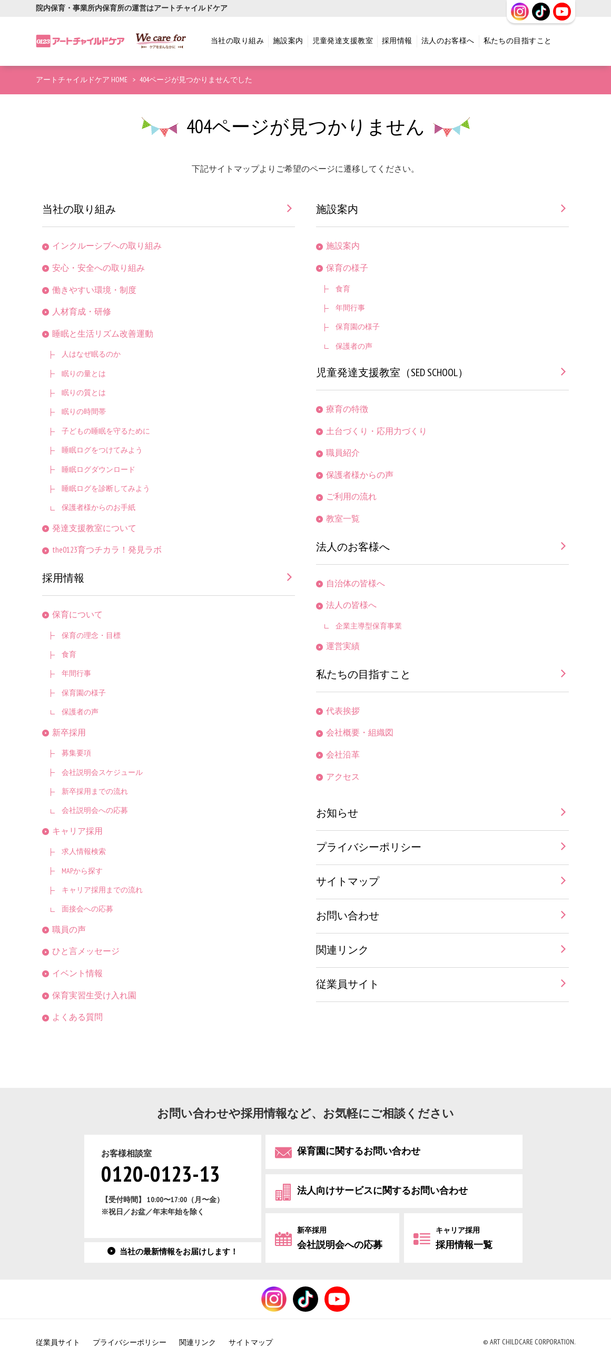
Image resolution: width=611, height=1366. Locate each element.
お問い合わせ (347, 916)
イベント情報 (77, 973)
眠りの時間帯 (84, 412)
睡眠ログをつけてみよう (102, 450)
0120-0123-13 (160, 1175)
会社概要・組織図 (359, 733)
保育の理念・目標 (91, 636)
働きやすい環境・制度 (94, 290)
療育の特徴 (347, 409)
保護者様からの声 (359, 475)
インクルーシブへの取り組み (107, 246)
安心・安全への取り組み (98, 268)
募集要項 (76, 753)
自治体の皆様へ (355, 583)
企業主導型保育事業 (369, 626)
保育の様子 (347, 268)
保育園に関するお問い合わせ (358, 1151)
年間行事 (76, 673)
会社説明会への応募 (95, 810)
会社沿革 (343, 755)
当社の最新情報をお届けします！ (179, 1251)
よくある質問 (77, 1017)
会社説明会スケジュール (102, 773)
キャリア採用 (77, 831)
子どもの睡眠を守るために (106, 431)
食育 (69, 655)
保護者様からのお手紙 (98, 508)
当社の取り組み (237, 41)
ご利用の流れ (351, 497)
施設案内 (288, 41)
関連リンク (342, 950)
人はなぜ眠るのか (91, 354)
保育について (77, 615)
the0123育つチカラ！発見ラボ (107, 550)
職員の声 (69, 930)
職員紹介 (343, 453)
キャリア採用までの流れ (102, 890)
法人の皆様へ (351, 605)
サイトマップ (347, 882)
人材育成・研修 (81, 312)
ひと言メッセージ (86, 951)
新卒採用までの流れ (95, 791)
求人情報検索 (84, 852)
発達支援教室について (94, 528)
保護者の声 (80, 712)
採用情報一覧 (464, 1238)
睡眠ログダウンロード (98, 470)
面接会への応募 (87, 909)
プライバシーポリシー (368, 847)
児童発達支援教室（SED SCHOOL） (392, 373)
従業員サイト (347, 984)
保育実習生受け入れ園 (94, 995)
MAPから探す (82, 871)
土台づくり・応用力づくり (376, 431)
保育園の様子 (84, 693)
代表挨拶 (343, 711)
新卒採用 (69, 733)
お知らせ (337, 813)
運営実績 (343, 646)
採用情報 (397, 41)
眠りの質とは (84, 393)
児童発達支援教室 (342, 41)
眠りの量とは (84, 374)
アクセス (343, 777)
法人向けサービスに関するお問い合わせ (382, 1191)
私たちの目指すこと (518, 41)
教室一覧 (343, 519)
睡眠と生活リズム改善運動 (102, 334)
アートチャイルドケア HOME (81, 80)
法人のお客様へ (448, 41)
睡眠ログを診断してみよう (106, 489)
